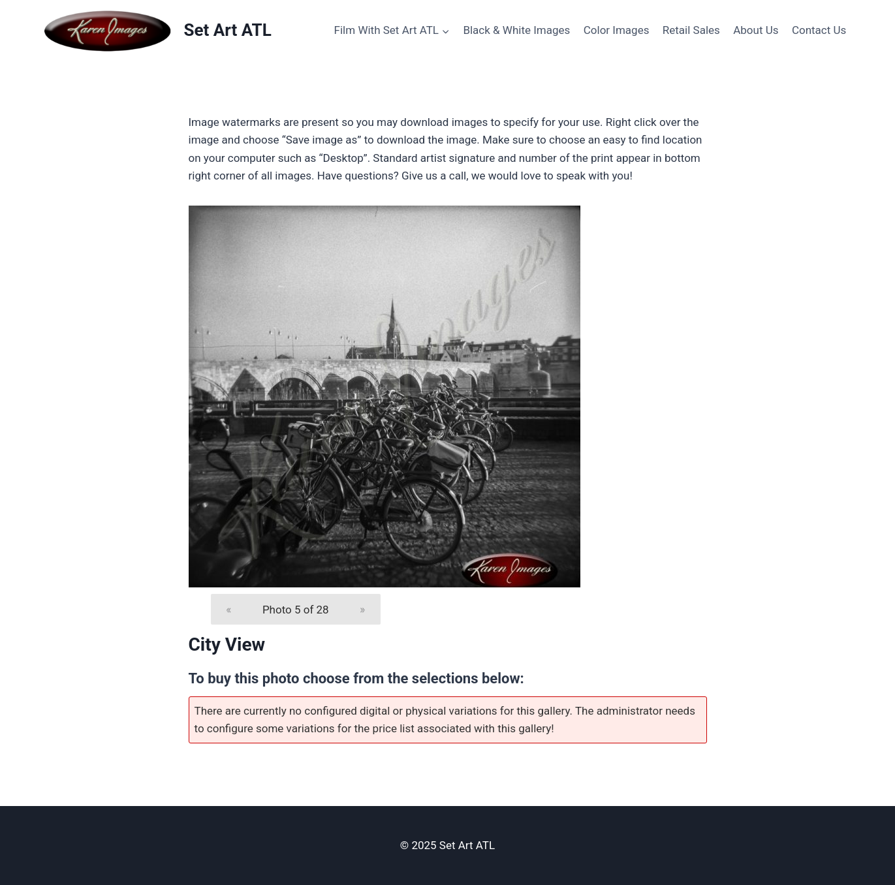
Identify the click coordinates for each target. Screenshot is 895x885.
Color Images (617, 30)
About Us (755, 30)
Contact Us (819, 30)
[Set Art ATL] (157, 30)
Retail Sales (691, 30)
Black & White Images (516, 30)
